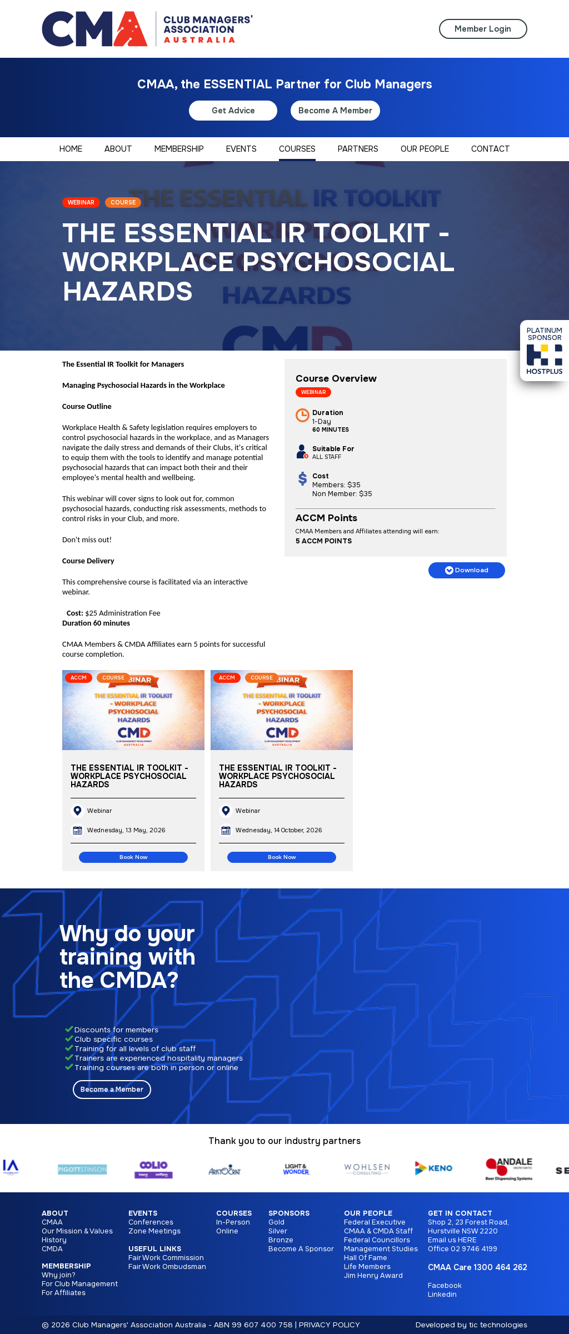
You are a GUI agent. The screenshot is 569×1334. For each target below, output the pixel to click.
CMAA (52, 1222)
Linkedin (442, 1294)
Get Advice (233, 111)
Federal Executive (375, 1222)
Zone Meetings (154, 1231)
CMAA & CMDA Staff (378, 1231)
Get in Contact (460, 1213)
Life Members (367, 1266)
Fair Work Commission (166, 1257)
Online (227, 1231)
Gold (276, 1222)
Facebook (445, 1285)
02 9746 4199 (474, 1249)
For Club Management (80, 1284)
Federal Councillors (377, 1240)
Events (142, 1213)
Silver (277, 1231)
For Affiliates (64, 1292)
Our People (368, 1213)
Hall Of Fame (365, 1257)
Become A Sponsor (301, 1249)
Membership (66, 1266)
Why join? (59, 1275)
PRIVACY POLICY (329, 1325)
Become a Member (112, 1089)
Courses (234, 1213)
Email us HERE (452, 1240)
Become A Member (335, 111)
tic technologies (498, 1325)
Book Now (133, 857)
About (55, 1213)
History (54, 1240)
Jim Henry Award (373, 1275)
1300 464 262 (500, 1267)
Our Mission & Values (77, 1231)
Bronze (280, 1240)
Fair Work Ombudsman (167, 1266)
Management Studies (381, 1249)
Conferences (150, 1222)
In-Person (233, 1222)
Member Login (483, 29)
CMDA (52, 1249)
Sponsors (289, 1213)
